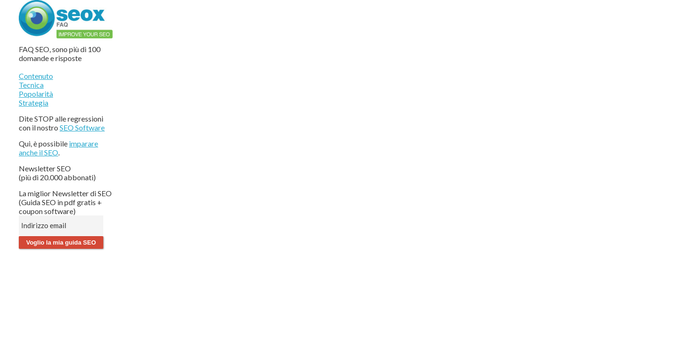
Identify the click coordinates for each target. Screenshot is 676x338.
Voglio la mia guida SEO (61, 242)
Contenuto (36, 75)
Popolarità (36, 93)
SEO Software (82, 127)
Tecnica (31, 84)
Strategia (33, 102)
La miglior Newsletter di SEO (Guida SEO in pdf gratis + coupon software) (65, 202)
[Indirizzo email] (61, 225)
